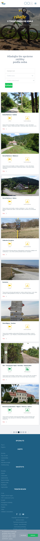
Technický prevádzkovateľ (20, 522)
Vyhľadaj (8, 85)
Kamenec (5, 282)
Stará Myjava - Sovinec (9, 323)
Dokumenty (4, 504)
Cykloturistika (4, 458)
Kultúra (3, 473)
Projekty (3, 507)
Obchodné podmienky (20, 526)
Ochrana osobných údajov (20, 529)
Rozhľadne (4, 485)
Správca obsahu (20, 520)
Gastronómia (4, 478)
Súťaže (3, 460)
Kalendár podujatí (5, 462)
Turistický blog (5, 465)
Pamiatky (3, 471)
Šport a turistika (5, 480)
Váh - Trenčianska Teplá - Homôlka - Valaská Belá (17, 365)
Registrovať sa (25, 3)
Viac (4, 129)
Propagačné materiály (6, 502)
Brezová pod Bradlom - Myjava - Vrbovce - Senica (17, 406)
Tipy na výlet (4, 455)
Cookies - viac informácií (20, 524)
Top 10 (2, 445)
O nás (2, 493)
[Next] (28, 432)
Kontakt (3, 500)
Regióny (3, 447)
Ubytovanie (4, 475)
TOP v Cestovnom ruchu (7, 498)
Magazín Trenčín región (7, 495)
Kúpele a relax (4, 482)
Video (2, 509)
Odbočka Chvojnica (8, 240)
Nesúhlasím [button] (23, 535)
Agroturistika (4, 487)
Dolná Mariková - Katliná (10, 114)
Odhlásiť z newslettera (7, 511)
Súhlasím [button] (33, 535)
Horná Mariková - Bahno (9, 198)
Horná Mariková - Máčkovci (10, 156)
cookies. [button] (11, 538)
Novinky (3, 453)
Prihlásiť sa (28, 3)
